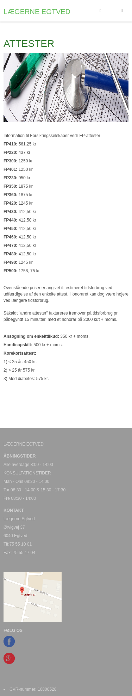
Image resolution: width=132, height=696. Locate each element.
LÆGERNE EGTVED (37, 11)
